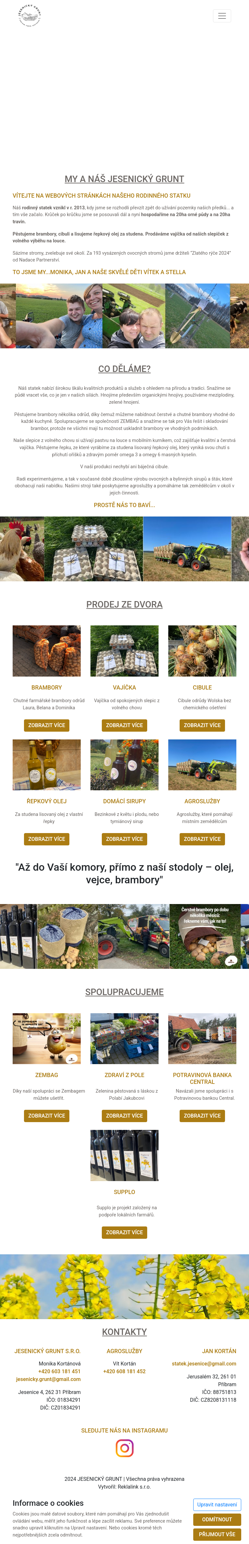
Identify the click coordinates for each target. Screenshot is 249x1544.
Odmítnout (217, 1519)
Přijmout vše (217, 1534)
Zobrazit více (46, 725)
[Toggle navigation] (222, 15)
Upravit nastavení (217, 1505)
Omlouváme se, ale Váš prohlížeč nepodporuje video (124, 94)
